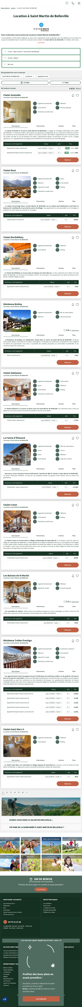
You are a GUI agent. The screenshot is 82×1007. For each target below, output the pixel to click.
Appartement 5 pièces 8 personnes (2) (16, 698)
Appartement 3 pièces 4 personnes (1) (16, 286)
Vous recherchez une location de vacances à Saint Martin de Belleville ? (30, 35)
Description (16, 126)
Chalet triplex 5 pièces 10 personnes (16, 558)
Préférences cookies (49, 912)
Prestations (40, 126)
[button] (4, 999)
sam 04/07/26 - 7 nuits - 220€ (49, 355)
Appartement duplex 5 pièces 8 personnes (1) (18, 694)
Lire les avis (75, 330)
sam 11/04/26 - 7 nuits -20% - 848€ (46, 153)
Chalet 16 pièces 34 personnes (14, 420)
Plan (74, 126)
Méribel (5, 976)
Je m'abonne (41, 889)
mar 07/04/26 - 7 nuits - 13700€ (50, 487)
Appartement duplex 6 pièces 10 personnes (18, 153)
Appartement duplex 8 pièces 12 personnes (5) (19, 712)
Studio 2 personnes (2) (12, 355)
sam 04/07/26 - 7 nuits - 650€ (52, 623)
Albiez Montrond (8, 979)
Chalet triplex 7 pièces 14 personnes (16, 487)
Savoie (13, 8)
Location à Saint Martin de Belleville (15, 97)
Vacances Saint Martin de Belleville (13, 951)
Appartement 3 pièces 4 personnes (15, 148)
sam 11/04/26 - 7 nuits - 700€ (52, 286)
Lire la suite (41, 42)
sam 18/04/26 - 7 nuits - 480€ (53, 777)
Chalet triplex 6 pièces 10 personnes (16, 623)
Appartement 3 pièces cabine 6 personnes (17, 777)
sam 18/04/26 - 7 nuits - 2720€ (49, 420)
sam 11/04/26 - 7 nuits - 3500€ (51, 558)
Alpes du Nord (5, 8)
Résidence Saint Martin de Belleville (13, 957)
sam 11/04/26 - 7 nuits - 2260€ (54, 694)
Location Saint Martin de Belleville (13, 953)
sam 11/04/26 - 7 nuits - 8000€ (49, 220)
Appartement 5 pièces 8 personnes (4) (16, 707)
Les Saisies (6, 974)
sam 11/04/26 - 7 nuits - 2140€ (54, 698)
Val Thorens (6, 981)
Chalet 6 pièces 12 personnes (14, 220)
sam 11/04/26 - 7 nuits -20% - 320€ (46, 148)
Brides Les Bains (8, 968)
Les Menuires (7, 972)
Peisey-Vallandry (8, 970)
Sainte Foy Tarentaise (9, 983)
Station (61, 126)
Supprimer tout (43, 76)
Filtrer (24, 82)
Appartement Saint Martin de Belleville (14, 955)
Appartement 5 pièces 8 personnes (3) (16, 703)
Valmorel (6, 985)
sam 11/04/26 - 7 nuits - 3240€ (54, 712)
